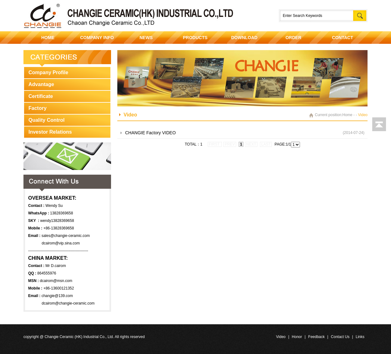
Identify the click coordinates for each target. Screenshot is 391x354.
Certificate (40, 96)
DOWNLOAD (244, 37)
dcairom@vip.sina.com (61, 243)
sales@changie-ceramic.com (66, 235)
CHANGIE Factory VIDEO (150, 132)
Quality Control (46, 120)
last (266, 144)
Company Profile (48, 72)
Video (281, 337)
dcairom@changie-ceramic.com (68, 303)
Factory (37, 108)
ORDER (294, 37)
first (215, 144)
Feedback (316, 337)
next (251, 144)
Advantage (41, 84)
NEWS (146, 37)
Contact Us (340, 337)
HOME (47, 37)
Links (360, 337)
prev (230, 144)
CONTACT (342, 37)
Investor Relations (50, 132)
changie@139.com (57, 296)
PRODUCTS (195, 37)
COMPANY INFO (97, 37)
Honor (297, 337)
